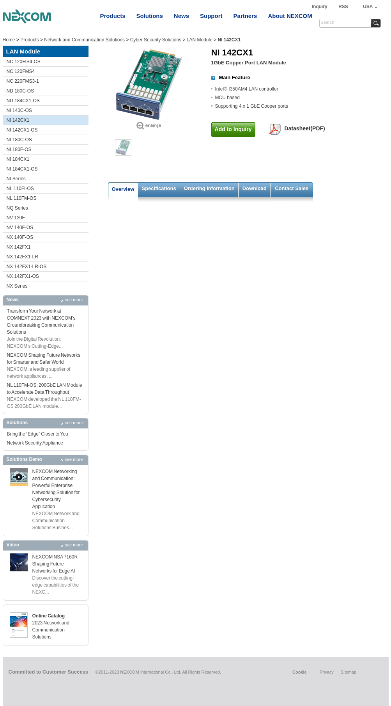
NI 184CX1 (18, 159)
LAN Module (199, 40)
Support (211, 15)
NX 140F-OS (20, 237)
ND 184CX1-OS (23, 100)
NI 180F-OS (19, 149)
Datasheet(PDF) (305, 128)
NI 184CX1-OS (22, 169)
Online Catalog (48, 616)
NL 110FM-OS (22, 198)
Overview (123, 189)
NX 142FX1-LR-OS (27, 266)
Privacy (327, 672)
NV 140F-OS (20, 227)
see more (74, 299)
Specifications (159, 188)
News (181, 15)
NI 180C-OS (19, 139)
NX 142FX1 (19, 247)
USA (368, 6)
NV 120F (16, 218)
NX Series (17, 286)
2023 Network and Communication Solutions (50, 630)
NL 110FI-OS (20, 188)
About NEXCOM (290, 15)
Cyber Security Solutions (155, 40)
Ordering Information (209, 188)
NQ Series (17, 208)
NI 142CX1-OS (22, 130)
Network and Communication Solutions (84, 40)
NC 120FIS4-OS (24, 61)
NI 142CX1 (18, 120)
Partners (245, 15)
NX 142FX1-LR (22, 257)
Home (9, 40)
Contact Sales (291, 188)
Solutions (149, 15)
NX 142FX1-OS (23, 276)
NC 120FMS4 (21, 71)
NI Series (16, 178)
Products (113, 15)
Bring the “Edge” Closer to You (37, 434)
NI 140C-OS (19, 110)
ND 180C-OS (20, 91)
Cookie (299, 672)
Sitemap (348, 672)
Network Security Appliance (35, 443)
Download (254, 188)
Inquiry (320, 6)
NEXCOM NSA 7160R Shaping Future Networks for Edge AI (55, 564)
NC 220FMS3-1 (23, 81)
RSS (343, 6)
